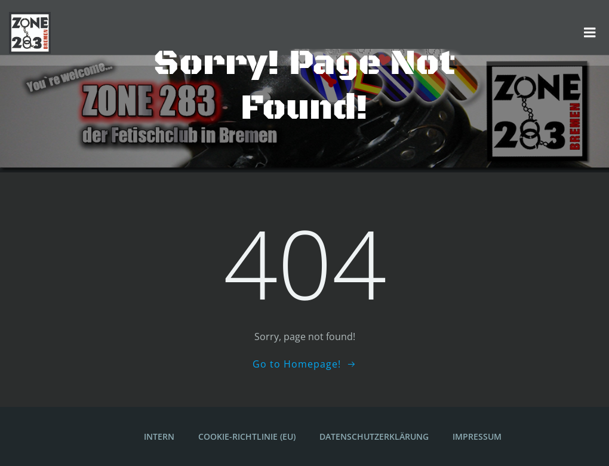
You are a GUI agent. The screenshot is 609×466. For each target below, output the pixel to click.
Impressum (477, 436)
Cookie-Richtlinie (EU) (247, 436)
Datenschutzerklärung (374, 436)
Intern (159, 436)
